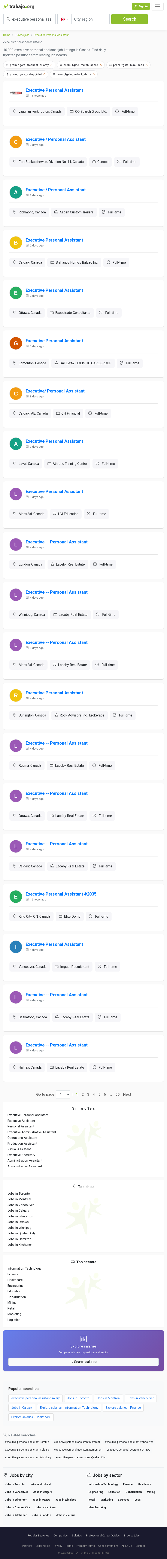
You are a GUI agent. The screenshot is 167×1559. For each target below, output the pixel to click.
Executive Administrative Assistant (31, 1139)
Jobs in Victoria (65, 1522)
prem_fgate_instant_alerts (74, 74)
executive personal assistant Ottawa (128, 1457)
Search (129, 19)
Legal (137, 1507)
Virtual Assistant (19, 1156)
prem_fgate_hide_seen (128, 65)
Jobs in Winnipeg (19, 1235)
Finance (12, 1281)
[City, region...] (90, 19)
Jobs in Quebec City (21, 1241)
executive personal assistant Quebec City (81, 1464)
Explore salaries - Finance (123, 1415)
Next (127, 1101)
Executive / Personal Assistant (56, 140)
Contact (140, 1545)
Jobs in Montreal (19, 1206)
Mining (11, 1310)
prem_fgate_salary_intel (25, 74)
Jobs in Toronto (18, 1201)
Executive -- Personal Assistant (57, 545)
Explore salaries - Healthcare (31, 1425)
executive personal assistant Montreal (77, 1449)
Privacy (58, 1545)
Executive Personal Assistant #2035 (61, 900)
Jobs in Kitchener (19, 1252)
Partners (27, 1545)
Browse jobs (22, 35)
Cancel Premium (108, 1545)
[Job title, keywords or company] (29, 19)
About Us (126, 1545)
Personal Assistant (20, 1134)
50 (117, 1101)
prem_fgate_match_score (81, 65)
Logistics (13, 1327)
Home (6, 35)
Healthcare (15, 1287)
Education (14, 1298)
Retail (11, 1315)
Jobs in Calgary (18, 1218)
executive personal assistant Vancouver (129, 1449)
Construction (16, 1304)
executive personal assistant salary (35, 1405)
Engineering (15, 1293)
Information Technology (24, 1276)
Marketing (14, 1321)
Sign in (141, 6)
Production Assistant (22, 1151)
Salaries (77, 1535)
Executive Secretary (21, 1162)
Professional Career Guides (103, 1535)
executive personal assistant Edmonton (77, 1457)
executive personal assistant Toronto (27, 1449)
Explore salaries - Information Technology (69, 1415)
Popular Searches (38, 1535)
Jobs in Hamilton (19, 1246)
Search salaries (83, 1369)
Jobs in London (41, 1522)
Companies (61, 1535)
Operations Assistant (22, 1145)
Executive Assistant (21, 1128)
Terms (69, 1545)
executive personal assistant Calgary (27, 1457)
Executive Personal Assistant (51, 35)
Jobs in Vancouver (20, 1212)
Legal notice (43, 1545)
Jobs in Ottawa (18, 1229)
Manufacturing (97, 1514)
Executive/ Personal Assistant (55, 393)
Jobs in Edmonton (20, 1224)
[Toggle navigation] (158, 6)
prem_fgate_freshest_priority (29, 65)
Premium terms (85, 1545)
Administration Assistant (24, 1168)
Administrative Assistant (24, 1174)
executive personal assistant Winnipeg (28, 1464)
